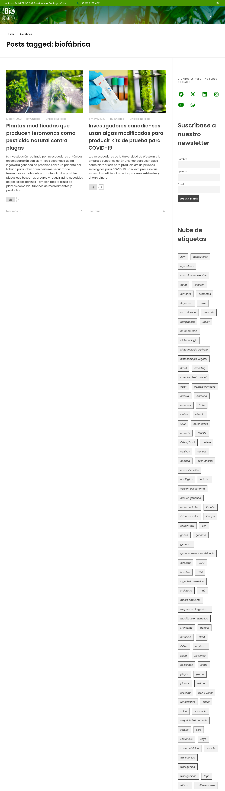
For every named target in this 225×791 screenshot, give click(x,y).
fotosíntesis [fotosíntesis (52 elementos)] (187, 526)
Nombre (182, 158)
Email (181, 184)
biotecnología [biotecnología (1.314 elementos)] (188, 340)
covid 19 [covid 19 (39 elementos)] (185, 433)
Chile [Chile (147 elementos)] (202, 405)
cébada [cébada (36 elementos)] (185, 461)
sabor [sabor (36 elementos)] (206, 702)
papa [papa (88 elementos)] (183, 655)
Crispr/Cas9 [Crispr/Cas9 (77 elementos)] (187, 442)
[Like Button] (10, 199)
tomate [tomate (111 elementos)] (211, 748)
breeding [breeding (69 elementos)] (199, 368)
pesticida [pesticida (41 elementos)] (199, 655)
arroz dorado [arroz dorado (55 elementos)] (188, 312)
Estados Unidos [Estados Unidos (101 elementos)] (189, 516)
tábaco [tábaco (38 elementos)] (184, 785)
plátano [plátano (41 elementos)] (201, 683)
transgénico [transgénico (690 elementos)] (187, 767)
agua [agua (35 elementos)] (183, 285)
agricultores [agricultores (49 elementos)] (200, 257)
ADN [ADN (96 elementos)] (182, 257)
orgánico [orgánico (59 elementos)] (200, 646)
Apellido (182, 171)
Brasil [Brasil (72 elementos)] (183, 368)
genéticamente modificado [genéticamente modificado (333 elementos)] (197, 553)
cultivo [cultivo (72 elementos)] (207, 442)
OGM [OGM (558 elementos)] (202, 637)
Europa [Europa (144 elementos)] (210, 516)
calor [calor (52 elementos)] (183, 386)
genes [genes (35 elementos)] (184, 535)
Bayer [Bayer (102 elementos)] (206, 322)
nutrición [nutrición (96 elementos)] (185, 637)
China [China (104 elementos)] (184, 414)
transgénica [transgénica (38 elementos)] (187, 757)
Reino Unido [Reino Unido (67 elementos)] (205, 692)
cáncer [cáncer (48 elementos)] (201, 451)
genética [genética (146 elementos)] (185, 544)
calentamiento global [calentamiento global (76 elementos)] (193, 377)
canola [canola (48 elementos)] (184, 396)
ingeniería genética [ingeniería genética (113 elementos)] (192, 581)
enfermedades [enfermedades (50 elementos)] (189, 507)
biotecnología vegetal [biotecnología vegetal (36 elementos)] (193, 359)
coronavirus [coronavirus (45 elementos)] (200, 424)
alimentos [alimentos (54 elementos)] (205, 294)
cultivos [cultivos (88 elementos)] (185, 451)
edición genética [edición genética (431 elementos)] (190, 498)
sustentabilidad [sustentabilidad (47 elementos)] (189, 748)
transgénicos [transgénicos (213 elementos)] (188, 776)
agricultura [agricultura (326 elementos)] (187, 266)
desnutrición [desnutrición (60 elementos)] (205, 461)
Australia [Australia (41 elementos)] (209, 312)
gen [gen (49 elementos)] (204, 526)
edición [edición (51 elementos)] (204, 479)
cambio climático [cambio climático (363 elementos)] (205, 386)
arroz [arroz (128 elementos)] (203, 303)
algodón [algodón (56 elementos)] (199, 285)
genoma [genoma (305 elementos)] (201, 535)
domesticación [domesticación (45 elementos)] (189, 470)
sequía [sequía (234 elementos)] (184, 730)
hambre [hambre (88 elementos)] (185, 572)
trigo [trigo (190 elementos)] (206, 776)
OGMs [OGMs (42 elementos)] (184, 646)
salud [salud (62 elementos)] (183, 711)
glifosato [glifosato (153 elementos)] (185, 563)
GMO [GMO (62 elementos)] (201, 563)
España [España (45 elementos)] (210, 507)
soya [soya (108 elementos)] (203, 739)
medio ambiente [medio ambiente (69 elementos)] (190, 600)
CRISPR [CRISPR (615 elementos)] (202, 433)
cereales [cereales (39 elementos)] (185, 405)
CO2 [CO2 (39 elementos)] (183, 424)
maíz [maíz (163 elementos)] (202, 590)
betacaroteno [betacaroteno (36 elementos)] (188, 331)
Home (11, 34)
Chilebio (35, 119)
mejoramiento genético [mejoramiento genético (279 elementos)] (194, 609)
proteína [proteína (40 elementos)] (185, 692)
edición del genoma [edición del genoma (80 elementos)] (192, 488)
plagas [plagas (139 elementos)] (184, 674)
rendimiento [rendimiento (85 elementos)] (187, 702)
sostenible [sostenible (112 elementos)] (186, 739)
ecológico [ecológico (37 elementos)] (186, 479)
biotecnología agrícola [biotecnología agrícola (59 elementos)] (194, 349)
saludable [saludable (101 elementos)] (200, 711)
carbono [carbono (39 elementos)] (202, 396)
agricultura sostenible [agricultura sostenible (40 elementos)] (193, 275)
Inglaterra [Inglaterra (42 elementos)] (186, 590)
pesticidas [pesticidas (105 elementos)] (186, 665)
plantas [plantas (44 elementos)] (184, 683)
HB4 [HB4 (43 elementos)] (200, 572)
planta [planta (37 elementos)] (200, 674)
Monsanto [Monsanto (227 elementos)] (186, 627)
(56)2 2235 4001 (91, 3)
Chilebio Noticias (56, 119)
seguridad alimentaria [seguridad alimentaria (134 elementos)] (193, 720)
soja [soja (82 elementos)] (198, 730)
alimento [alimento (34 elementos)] (185, 294)
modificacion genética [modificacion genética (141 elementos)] (194, 618)
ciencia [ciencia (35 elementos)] (199, 414)
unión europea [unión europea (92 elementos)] (206, 785)
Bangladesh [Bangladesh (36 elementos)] (187, 322)
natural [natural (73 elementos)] (204, 627)
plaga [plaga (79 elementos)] (203, 665)
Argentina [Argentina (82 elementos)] (186, 303)
